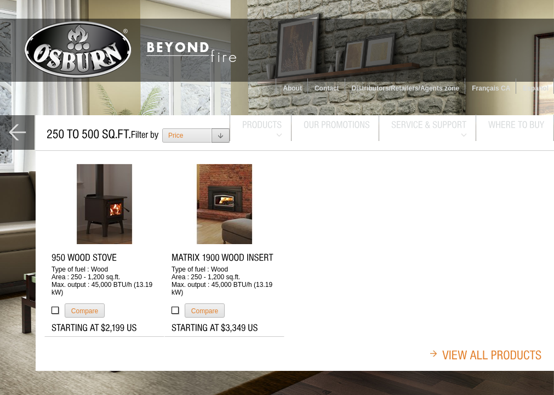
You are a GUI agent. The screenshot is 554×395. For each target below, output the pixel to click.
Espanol (536, 88)
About (292, 88)
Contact (327, 88)
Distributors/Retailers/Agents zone (406, 88)
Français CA (491, 88)
